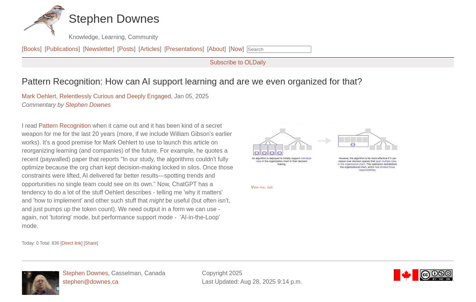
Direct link (71, 243)
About (216, 49)
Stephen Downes (88, 105)
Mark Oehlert (39, 96)
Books (31, 49)
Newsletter (99, 49)
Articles (150, 49)
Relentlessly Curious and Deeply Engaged (115, 96)
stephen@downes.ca (91, 282)
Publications (62, 49)
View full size (262, 187)
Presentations (184, 49)
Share (91, 243)
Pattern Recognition (65, 126)
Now (236, 49)
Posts (126, 49)
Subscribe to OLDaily (238, 62)
